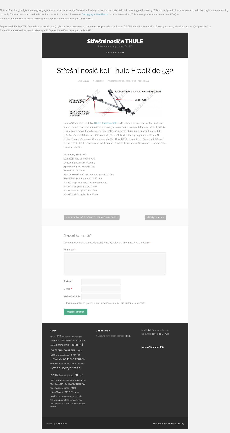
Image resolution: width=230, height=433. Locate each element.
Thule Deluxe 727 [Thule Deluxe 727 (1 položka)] (56, 384)
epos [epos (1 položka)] (80, 336)
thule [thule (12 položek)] (78, 374)
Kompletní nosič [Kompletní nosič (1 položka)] (70, 340)
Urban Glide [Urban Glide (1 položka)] (69, 403)
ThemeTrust (61, 423)
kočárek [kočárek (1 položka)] (79, 340)
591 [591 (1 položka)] (51, 336)
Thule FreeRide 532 (140, 81)
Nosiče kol (99, 81)
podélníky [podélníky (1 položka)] (59, 363)
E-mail (68, 288)
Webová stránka (72, 296)
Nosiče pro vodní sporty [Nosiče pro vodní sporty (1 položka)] (62, 355)
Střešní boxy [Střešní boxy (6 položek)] (60, 368)
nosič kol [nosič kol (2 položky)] (75, 354)
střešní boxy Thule (160, 333)
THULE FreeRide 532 (105, 123)
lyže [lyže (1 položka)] (83, 340)
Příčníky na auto (155, 217)
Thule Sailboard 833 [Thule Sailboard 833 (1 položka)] (69, 396)
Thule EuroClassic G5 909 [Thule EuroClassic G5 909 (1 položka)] (59, 388)
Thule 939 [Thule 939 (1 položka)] (69, 380)
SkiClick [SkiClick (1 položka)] (77, 363)
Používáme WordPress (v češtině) (168, 423)
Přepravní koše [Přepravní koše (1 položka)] (69, 363)
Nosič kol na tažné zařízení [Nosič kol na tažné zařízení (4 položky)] (68, 358)
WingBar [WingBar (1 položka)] (77, 403)
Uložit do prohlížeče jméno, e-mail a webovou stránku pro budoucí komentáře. (105, 303)
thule (128, 81)
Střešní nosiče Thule (115, 52)
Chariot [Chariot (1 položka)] (71, 336)
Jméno (68, 281)
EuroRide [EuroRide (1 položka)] (53, 340)
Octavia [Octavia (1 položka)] (53, 363)
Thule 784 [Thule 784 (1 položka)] (53, 380)
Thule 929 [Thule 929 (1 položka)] (61, 380)
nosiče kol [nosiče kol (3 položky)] (62, 344)
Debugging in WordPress (95, 14)
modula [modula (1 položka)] (53, 345)
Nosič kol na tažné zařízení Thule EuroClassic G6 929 (91, 217)
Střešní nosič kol (116, 81)
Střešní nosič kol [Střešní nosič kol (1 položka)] (67, 376)
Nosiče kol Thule (149, 330)
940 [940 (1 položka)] (63, 336)
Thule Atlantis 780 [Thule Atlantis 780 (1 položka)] (79, 380)
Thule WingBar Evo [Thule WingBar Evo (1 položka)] (75, 400)
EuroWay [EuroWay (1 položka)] (61, 340)
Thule (127, 336)
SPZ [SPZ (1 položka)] (82, 363)
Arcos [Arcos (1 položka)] (67, 336)
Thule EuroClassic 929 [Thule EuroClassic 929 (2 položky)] (74, 383)
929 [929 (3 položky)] (59, 336)
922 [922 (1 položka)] (55, 336)
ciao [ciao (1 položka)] (76, 336)
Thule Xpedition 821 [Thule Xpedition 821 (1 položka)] (57, 403)
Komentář (69, 249)
